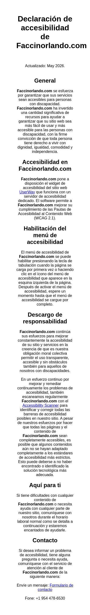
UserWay (27, 192)
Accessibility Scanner (41, 405)
